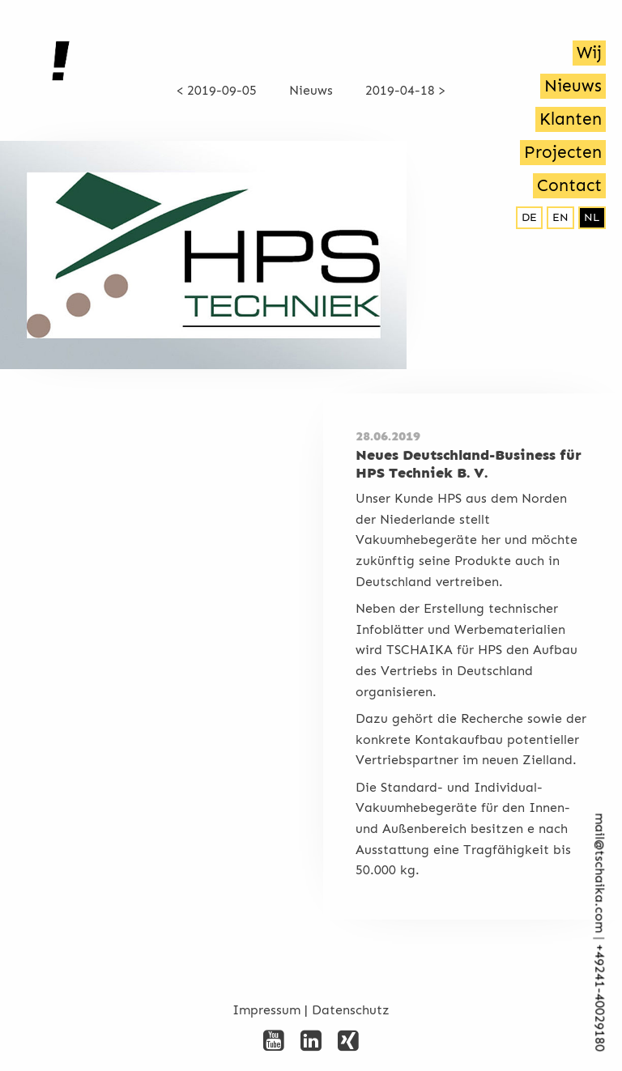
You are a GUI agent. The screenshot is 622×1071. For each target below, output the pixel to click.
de (529, 217)
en (560, 217)
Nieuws (573, 85)
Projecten (563, 152)
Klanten (570, 119)
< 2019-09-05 (217, 90)
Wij (589, 52)
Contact (569, 185)
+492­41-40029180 (599, 998)
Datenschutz (351, 1010)
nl (592, 217)
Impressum (266, 1010)
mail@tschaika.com (599, 873)
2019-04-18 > (405, 90)
